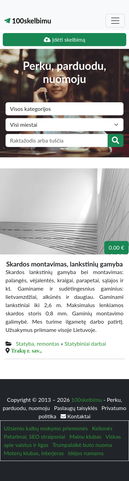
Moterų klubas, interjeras (34, 453)
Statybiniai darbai (85, 343)
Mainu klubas (85, 436)
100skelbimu (27, 21)
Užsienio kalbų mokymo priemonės (46, 428)
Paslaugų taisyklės (76, 408)
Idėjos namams (86, 453)
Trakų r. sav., (26, 350)
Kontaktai (75, 416)
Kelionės (102, 428)
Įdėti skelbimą (64, 39)
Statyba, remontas (37, 343)
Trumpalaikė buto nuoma (82, 444)
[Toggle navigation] (115, 21)
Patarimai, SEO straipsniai (34, 436)
